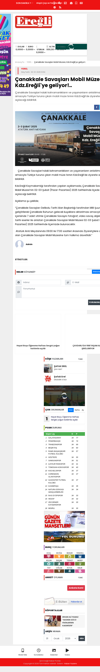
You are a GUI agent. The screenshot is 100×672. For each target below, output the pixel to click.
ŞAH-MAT (58, 369)
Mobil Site (22, 652)
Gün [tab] (71, 410)
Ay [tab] (83, 410)
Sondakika (38, 652)
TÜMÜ (80, 359)
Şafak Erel (60, 376)
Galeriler (54, 652)
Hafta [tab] (77, 410)
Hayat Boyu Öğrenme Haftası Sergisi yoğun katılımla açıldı (61, 419)
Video (67, 652)
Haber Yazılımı (70, 663)
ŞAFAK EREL (60, 366)
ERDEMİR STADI (60, 379)
